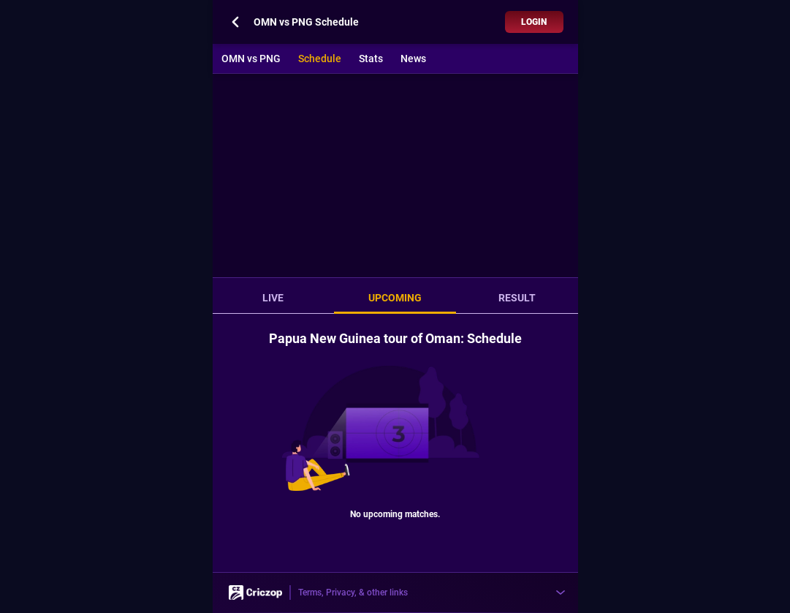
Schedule (319, 58)
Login (534, 22)
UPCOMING (395, 298)
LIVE (273, 298)
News (413, 58)
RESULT (517, 298)
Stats (371, 58)
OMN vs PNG (251, 58)
